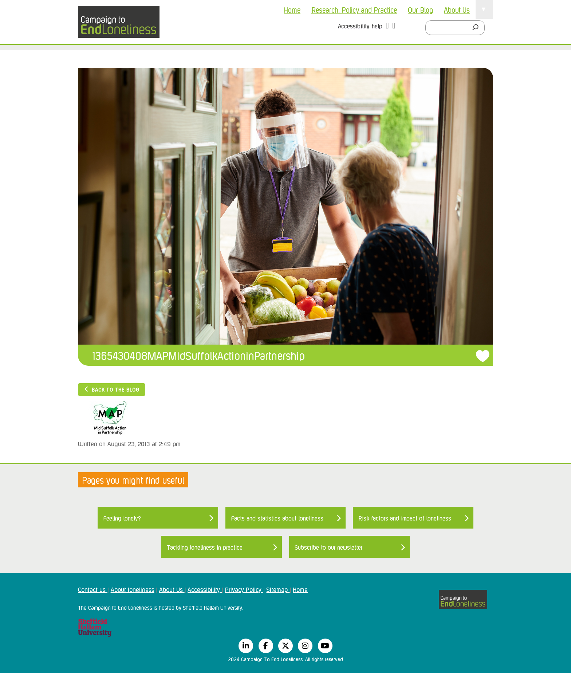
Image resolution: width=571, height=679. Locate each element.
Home (292, 9)
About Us (457, 9)
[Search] (477, 27)
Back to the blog (111, 389)
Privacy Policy (244, 589)
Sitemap (278, 589)
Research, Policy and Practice (354, 9)
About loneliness (132, 589)
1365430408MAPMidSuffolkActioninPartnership (198, 355)
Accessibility (205, 589)
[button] (387, 26)
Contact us (92, 589)
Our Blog (420, 9)
